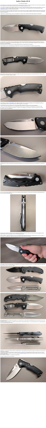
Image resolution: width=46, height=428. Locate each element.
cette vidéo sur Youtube (22, 353)
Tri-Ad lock (24, 5)
